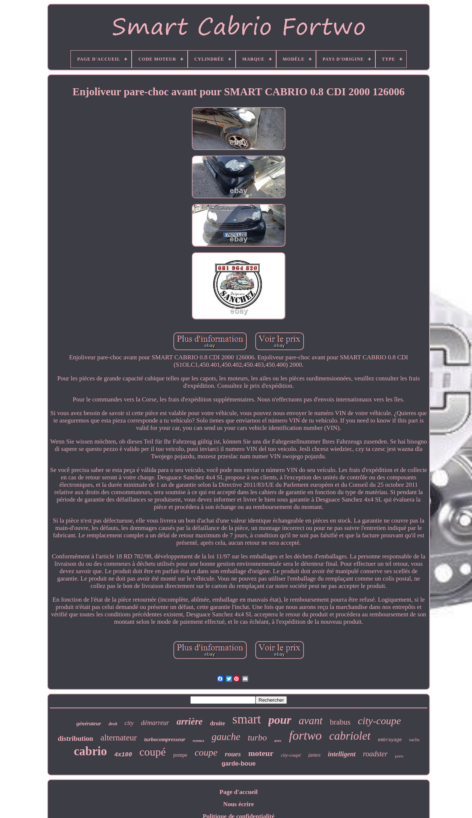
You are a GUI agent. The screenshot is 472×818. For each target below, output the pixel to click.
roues (233, 754)
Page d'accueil (238, 791)
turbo (257, 737)
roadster (375, 754)
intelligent (341, 754)
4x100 (123, 755)
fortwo (305, 735)
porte (399, 756)
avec (278, 740)
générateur (88, 723)
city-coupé (291, 755)
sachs (414, 739)
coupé (152, 752)
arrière (190, 721)
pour (279, 719)
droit (112, 723)
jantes (314, 755)
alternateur (119, 737)
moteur (260, 753)
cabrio (90, 751)
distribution (75, 738)
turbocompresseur (164, 739)
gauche (226, 736)
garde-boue (239, 763)
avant (310, 720)
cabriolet (350, 735)
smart (246, 719)
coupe (206, 752)
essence (198, 741)
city (129, 722)
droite (217, 723)
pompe (180, 755)
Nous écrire (238, 804)
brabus (340, 722)
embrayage (390, 740)
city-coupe (379, 720)
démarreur (155, 722)
